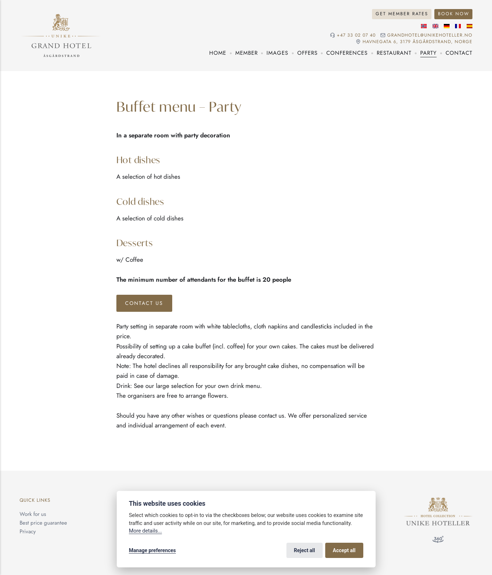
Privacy (28, 531)
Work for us (33, 514)
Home (217, 53)
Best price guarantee (43, 523)
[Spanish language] (469, 26)
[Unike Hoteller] (438, 501)
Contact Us (144, 303)
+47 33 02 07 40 (356, 35)
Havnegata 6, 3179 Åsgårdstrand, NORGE (417, 42)
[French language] (458, 26)
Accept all (344, 550)
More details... (145, 531)
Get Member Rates (402, 14)
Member (246, 53)
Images (277, 53)
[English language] (435, 26)
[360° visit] (438, 541)
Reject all (304, 550)
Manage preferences (152, 550)
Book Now (453, 14)
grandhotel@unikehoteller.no (429, 35)
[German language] (447, 26)
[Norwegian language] (424, 26)
